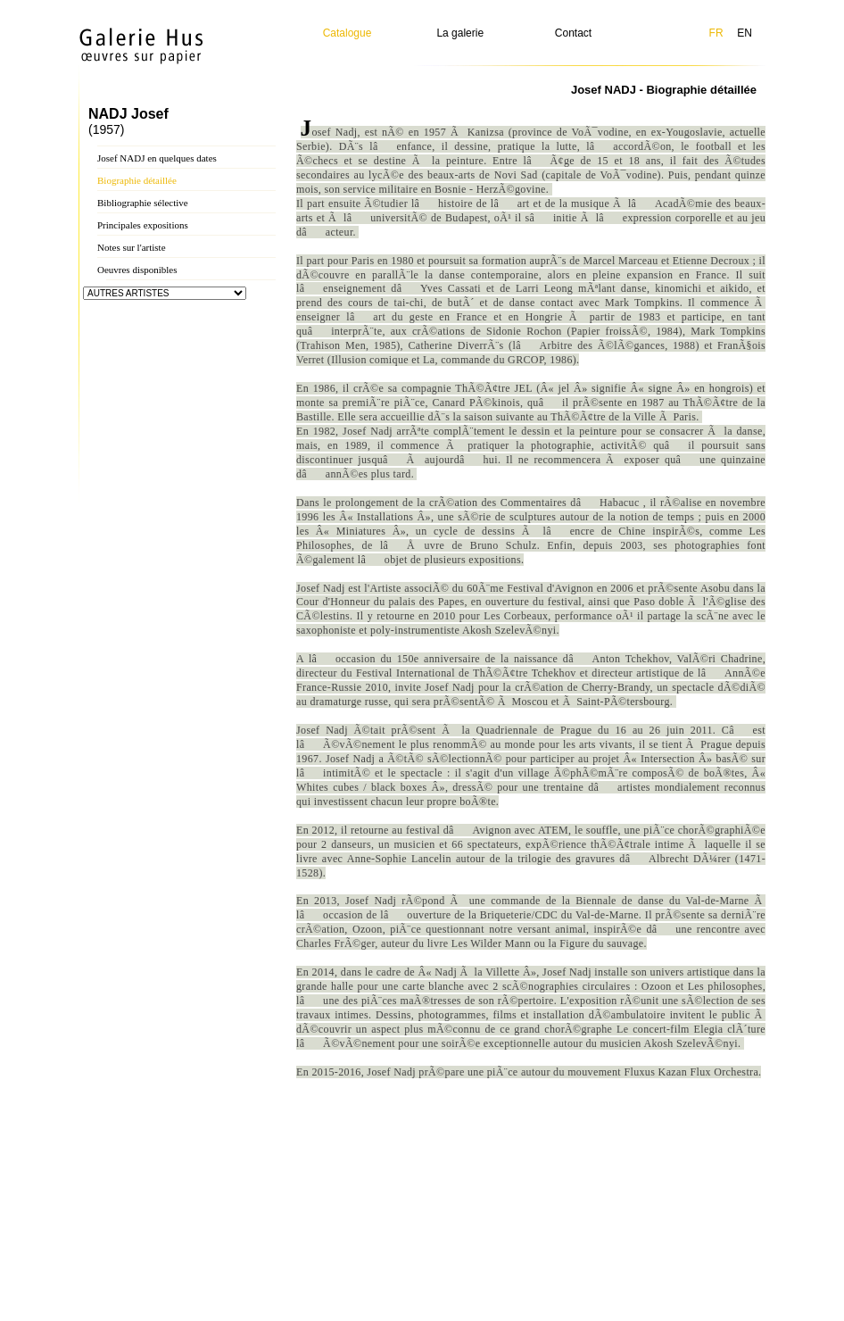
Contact (573, 33)
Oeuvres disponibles (137, 269)
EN (744, 33)
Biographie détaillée (137, 180)
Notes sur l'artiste (131, 247)
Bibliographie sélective (142, 202)
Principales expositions (142, 225)
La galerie (460, 33)
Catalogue (347, 33)
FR (716, 33)
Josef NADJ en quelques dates (157, 158)
